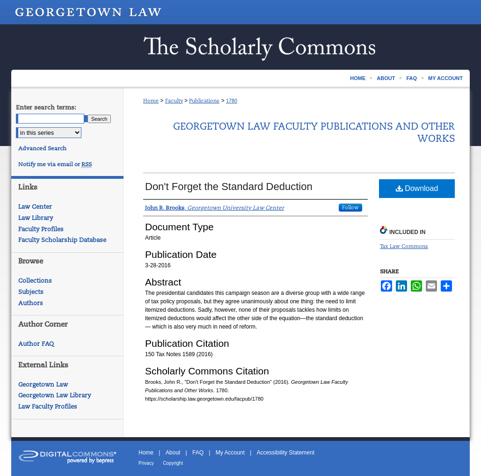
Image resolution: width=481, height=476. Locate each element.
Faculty (174, 100)
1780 (231, 100)
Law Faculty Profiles (47, 406)
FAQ (198, 452)
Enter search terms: (46, 107)
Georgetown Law (43, 384)
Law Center (35, 206)
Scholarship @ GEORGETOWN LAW (240, 47)
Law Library (35, 217)
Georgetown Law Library (54, 395)
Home (151, 100)
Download (417, 188)
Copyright (173, 463)
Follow (350, 207)
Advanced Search (42, 148)
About (173, 452)
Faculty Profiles (41, 229)
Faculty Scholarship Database (62, 239)
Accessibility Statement (285, 452)
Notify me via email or (55, 164)
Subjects (31, 291)
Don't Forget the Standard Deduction (229, 186)
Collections (35, 280)
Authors (30, 303)
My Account (230, 452)
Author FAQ (36, 343)
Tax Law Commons (404, 246)
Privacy (146, 463)
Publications (204, 100)
